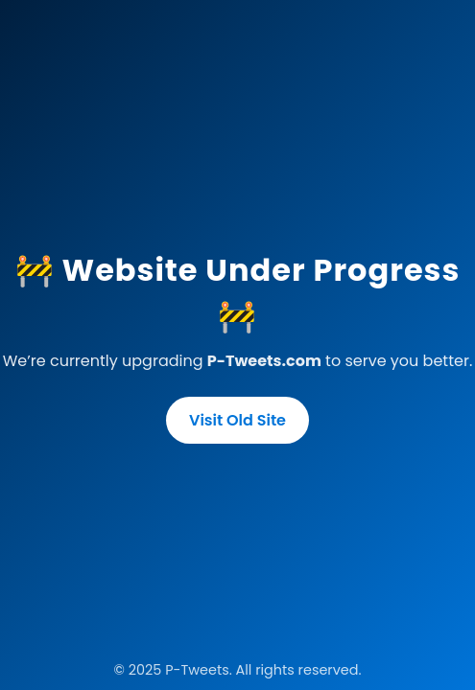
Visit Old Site (237, 420)
